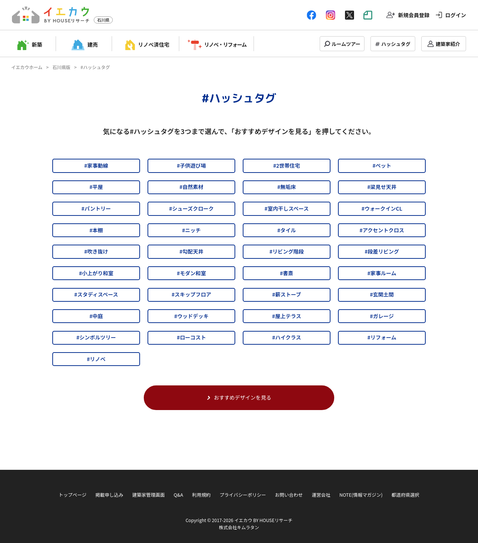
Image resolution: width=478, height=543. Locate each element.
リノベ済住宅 (154, 44)
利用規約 (201, 494)
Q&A (178, 494)
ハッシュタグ (395, 43)
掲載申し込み (109, 494)
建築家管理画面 (148, 494)
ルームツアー (346, 43)
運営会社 (321, 494)
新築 (37, 44)
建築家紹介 (448, 43)
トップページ (72, 494)
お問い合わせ (289, 494)
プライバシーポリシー (243, 494)
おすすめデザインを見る (239, 397)
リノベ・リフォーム (225, 44)
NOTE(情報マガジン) (361, 494)
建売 (92, 44)
